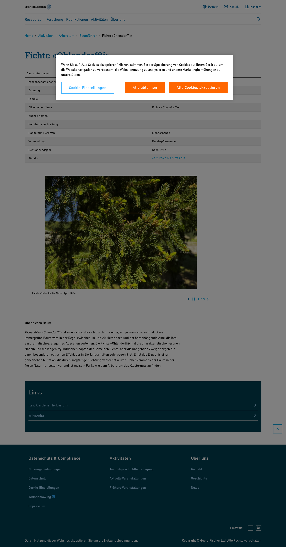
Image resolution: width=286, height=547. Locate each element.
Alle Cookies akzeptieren (198, 87)
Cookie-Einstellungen (87, 88)
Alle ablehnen (145, 87)
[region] (144, 77)
